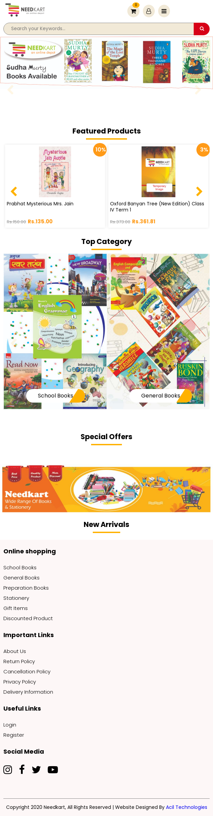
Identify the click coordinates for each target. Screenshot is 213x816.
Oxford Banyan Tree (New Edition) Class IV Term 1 (157, 206)
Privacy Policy (19, 681)
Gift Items (15, 608)
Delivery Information (28, 691)
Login (9, 724)
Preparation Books (26, 587)
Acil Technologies (186, 807)
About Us (14, 651)
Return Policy (19, 661)
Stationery (16, 597)
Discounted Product (28, 618)
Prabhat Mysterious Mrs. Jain (40, 203)
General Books (160, 396)
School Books (55, 396)
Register (13, 734)
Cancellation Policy (26, 671)
